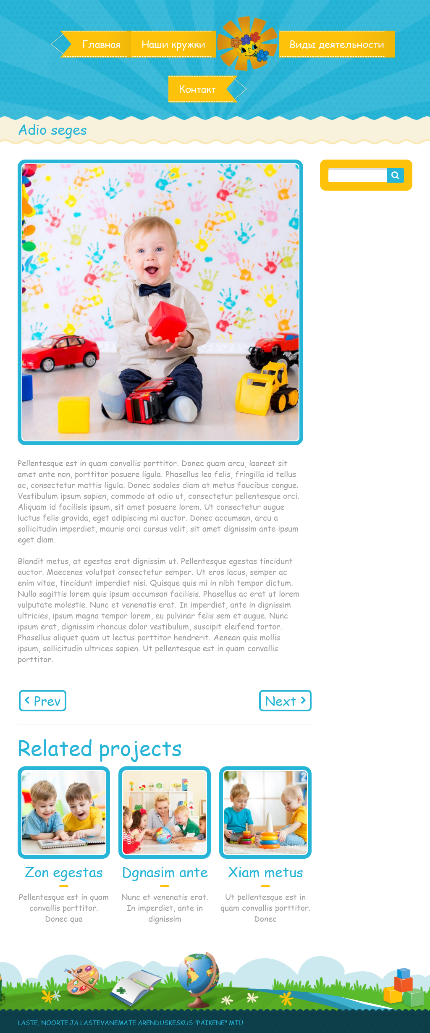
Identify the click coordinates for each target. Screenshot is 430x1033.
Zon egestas (64, 872)
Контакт (197, 89)
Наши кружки (173, 44)
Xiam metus (265, 872)
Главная (101, 44)
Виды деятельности (337, 44)
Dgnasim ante (165, 872)
